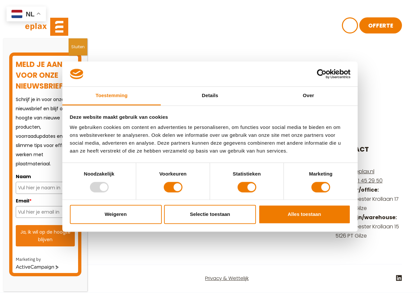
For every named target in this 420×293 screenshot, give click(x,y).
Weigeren (116, 214)
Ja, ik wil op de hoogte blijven (45, 235)
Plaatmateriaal (115, 27)
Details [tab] (210, 95)
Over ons (170, 27)
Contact (288, 27)
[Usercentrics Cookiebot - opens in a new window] (321, 74)
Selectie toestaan (210, 214)
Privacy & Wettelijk (227, 278)
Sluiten (78, 47)
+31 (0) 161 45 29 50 (359, 180)
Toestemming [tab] (111, 95)
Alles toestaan (304, 214)
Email (24, 201)
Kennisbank (217, 27)
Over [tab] (308, 95)
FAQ (255, 27)
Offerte (380, 26)
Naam (23, 176)
